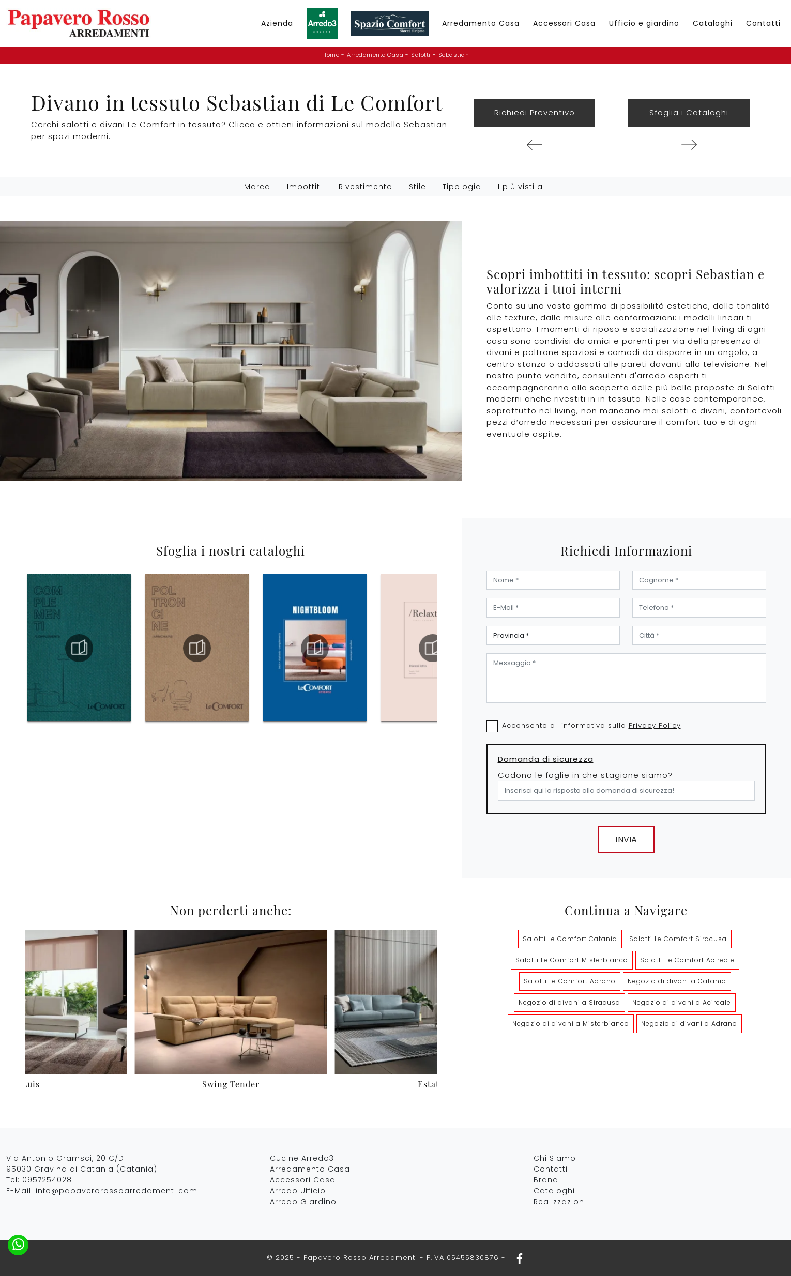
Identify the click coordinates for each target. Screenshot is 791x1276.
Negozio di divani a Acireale (681, 1002)
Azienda (277, 23)
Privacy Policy (655, 725)
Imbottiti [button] (304, 186)
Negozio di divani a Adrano (689, 1023)
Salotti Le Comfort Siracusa (678, 938)
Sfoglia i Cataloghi (688, 112)
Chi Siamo (555, 1158)
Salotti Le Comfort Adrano (570, 981)
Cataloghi (713, 23)
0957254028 (47, 1180)
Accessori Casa (564, 23)
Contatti (763, 23)
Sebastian (453, 55)
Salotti (421, 55)
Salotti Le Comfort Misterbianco (571, 960)
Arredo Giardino (303, 1201)
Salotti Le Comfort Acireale (687, 960)
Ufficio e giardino (644, 23)
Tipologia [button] (462, 186)
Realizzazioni (560, 1201)
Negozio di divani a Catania (677, 981)
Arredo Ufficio (298, 1191)
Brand (546, 1180)
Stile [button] (417, 186)
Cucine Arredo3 (302, 1158)
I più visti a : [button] (522, 186)
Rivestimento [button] (365, 186)
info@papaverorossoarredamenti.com (116, 1191)
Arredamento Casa (481, 23)
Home (330, 55)
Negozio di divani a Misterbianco (570, 1023)
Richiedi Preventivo (534, 112)
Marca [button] (257, 186)
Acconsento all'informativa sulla (591, 725)
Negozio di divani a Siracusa (569, 1002)
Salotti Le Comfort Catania (570, 938)
